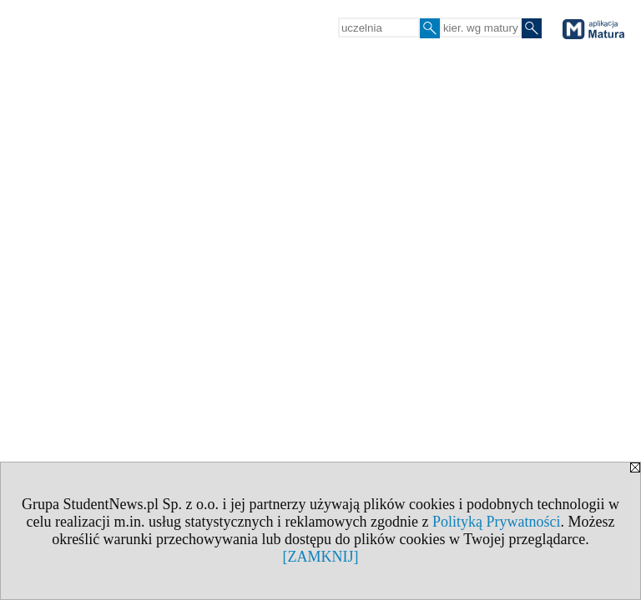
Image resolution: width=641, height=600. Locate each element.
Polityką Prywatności (496, 521)
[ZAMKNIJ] (321, 556)
